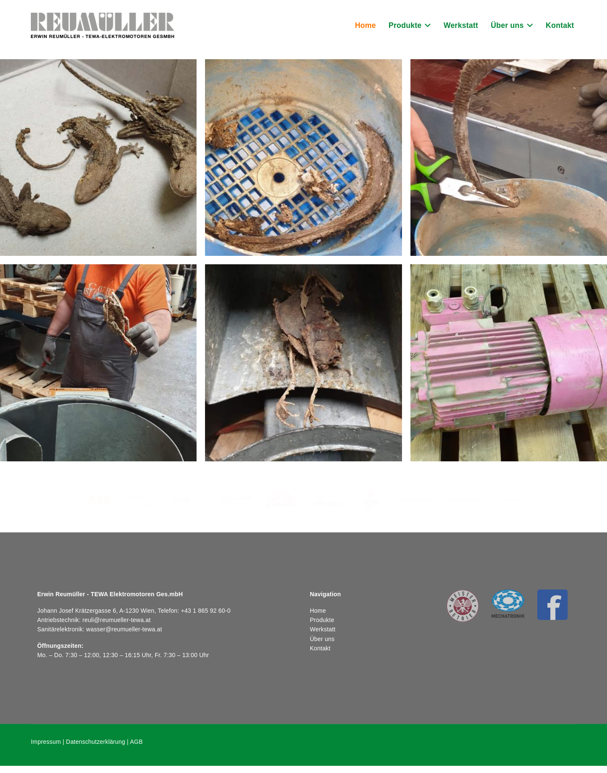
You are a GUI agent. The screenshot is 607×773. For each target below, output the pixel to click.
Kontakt (560, 25)
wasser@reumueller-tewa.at (124, 629)
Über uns (507, 25)
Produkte (404, 25)
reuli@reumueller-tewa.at (116, 620)
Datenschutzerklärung (95, 741)
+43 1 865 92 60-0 (205, 610)
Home (365, 25)
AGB (136, 741)
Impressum (46, 741)
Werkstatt (460, 25)
